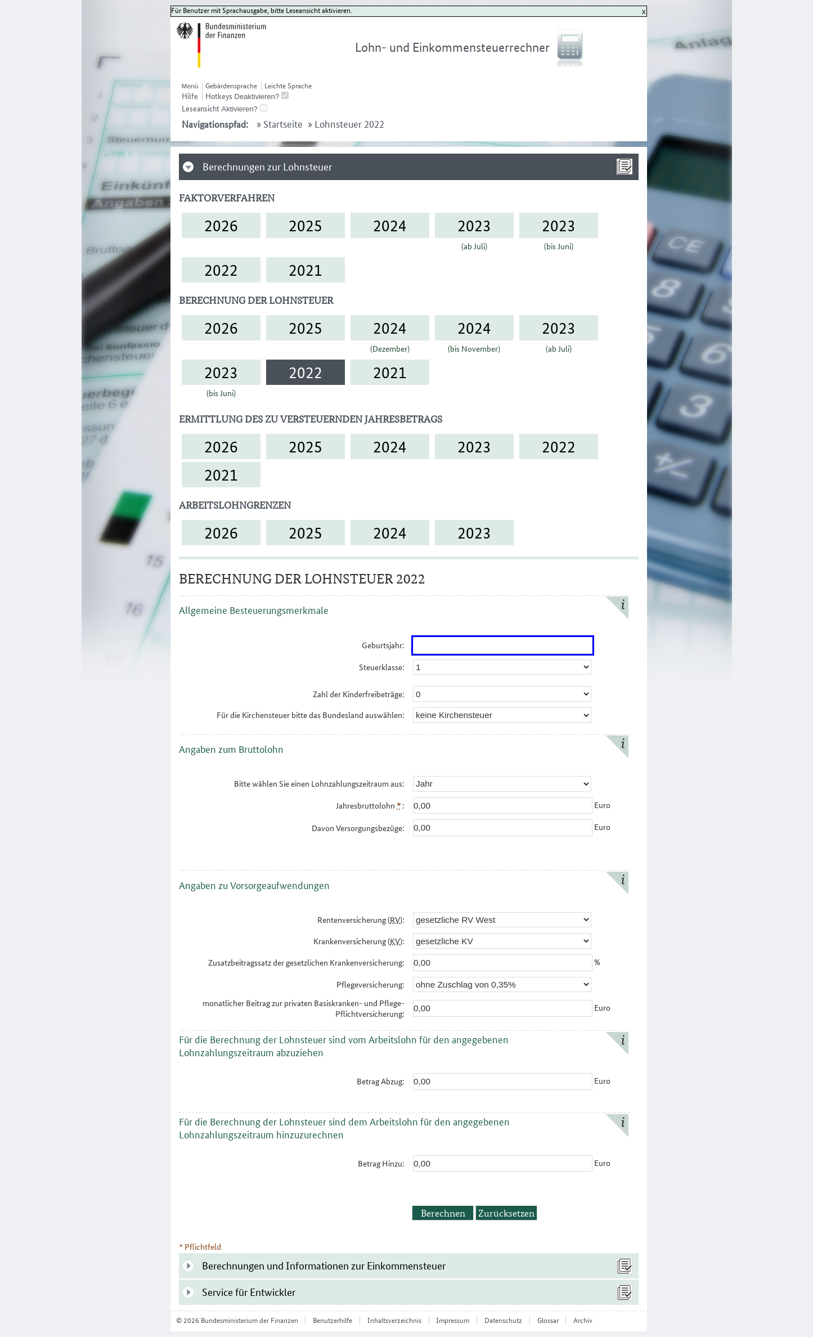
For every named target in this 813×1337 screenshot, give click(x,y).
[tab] (409, 167)
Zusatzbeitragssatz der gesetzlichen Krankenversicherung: (306, 962)
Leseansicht (200, 108)
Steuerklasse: (382, 667)
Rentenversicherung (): (361, 919)
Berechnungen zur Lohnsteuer (267, 166)
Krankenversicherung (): (359, 941)
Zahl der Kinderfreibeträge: (359, 694)
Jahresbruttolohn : (370, 805)
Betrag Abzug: (381, 1081)
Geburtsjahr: (383, 645)
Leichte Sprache (288, 86)
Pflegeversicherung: (370, 984)
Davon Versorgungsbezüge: (358, 828)
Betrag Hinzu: (381, 1163)
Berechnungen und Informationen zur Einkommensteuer (324, 1265)
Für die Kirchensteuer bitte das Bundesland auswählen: (311, 715)
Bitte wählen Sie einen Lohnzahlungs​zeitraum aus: (319, 783)
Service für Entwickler (248, 1292)
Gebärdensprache (231, 86)
